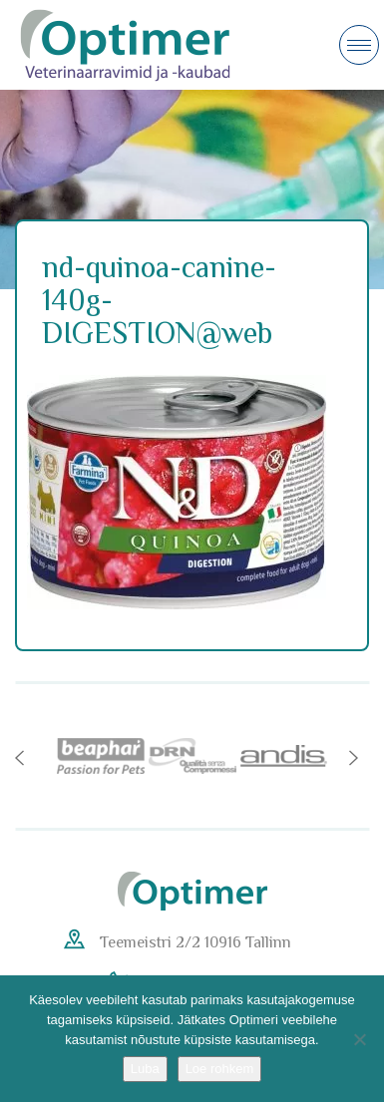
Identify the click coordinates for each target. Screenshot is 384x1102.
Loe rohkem (220, 1068)
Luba (145, 1068)
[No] (359, 1039)
